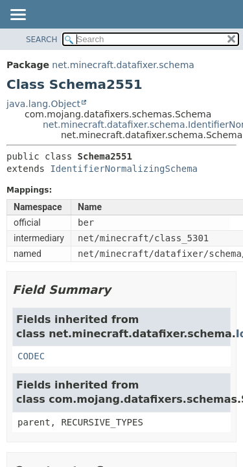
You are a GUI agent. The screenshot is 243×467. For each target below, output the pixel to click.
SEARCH (42, 39)
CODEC (31, 356)
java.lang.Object (43, 104)
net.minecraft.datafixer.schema (123, 65)
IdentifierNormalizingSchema (124, 168)
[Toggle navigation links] (17, 15)
